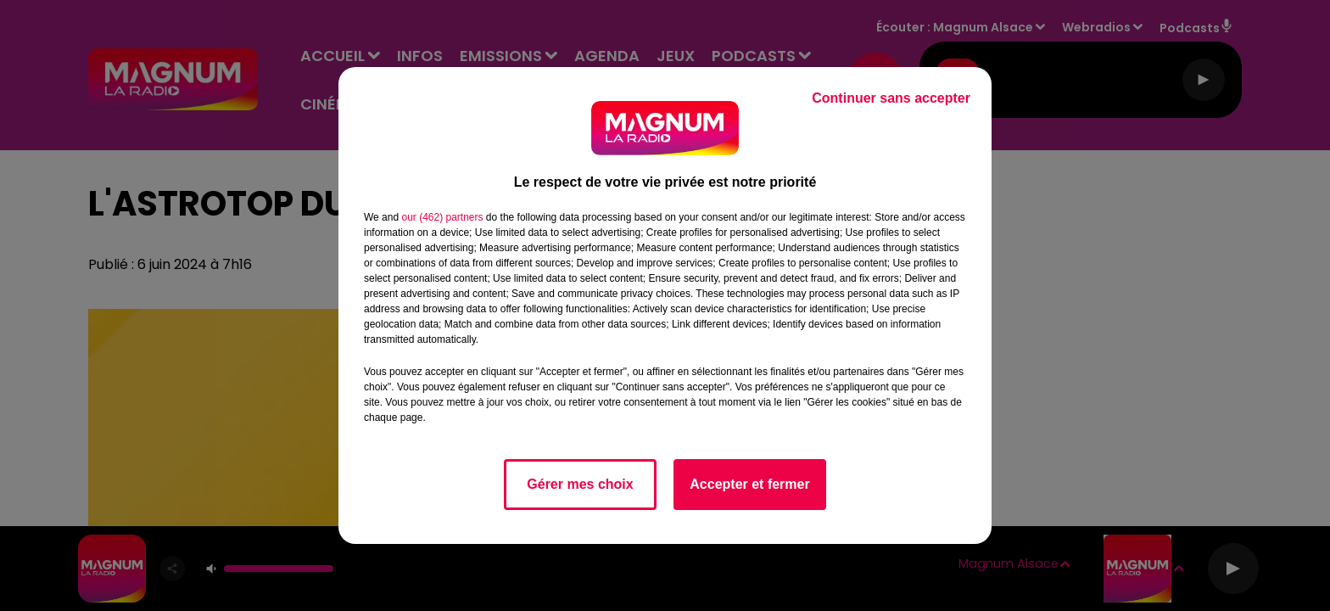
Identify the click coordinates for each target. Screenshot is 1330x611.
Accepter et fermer (749, 484)
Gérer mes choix (580, 484)
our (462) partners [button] (442, 217)
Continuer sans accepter (891, 98)
